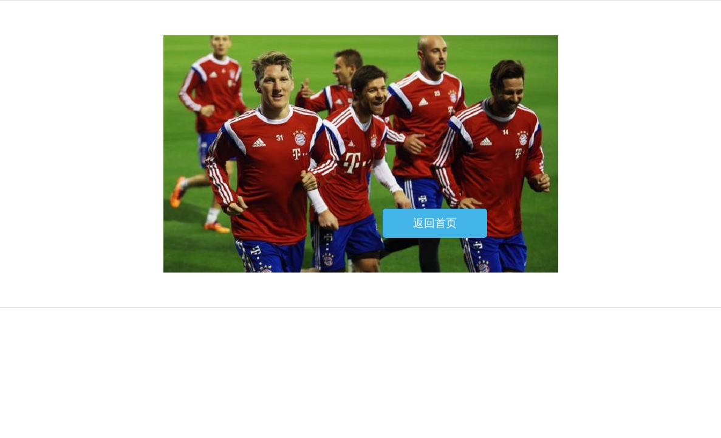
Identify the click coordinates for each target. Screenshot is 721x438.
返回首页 (435, 223)
